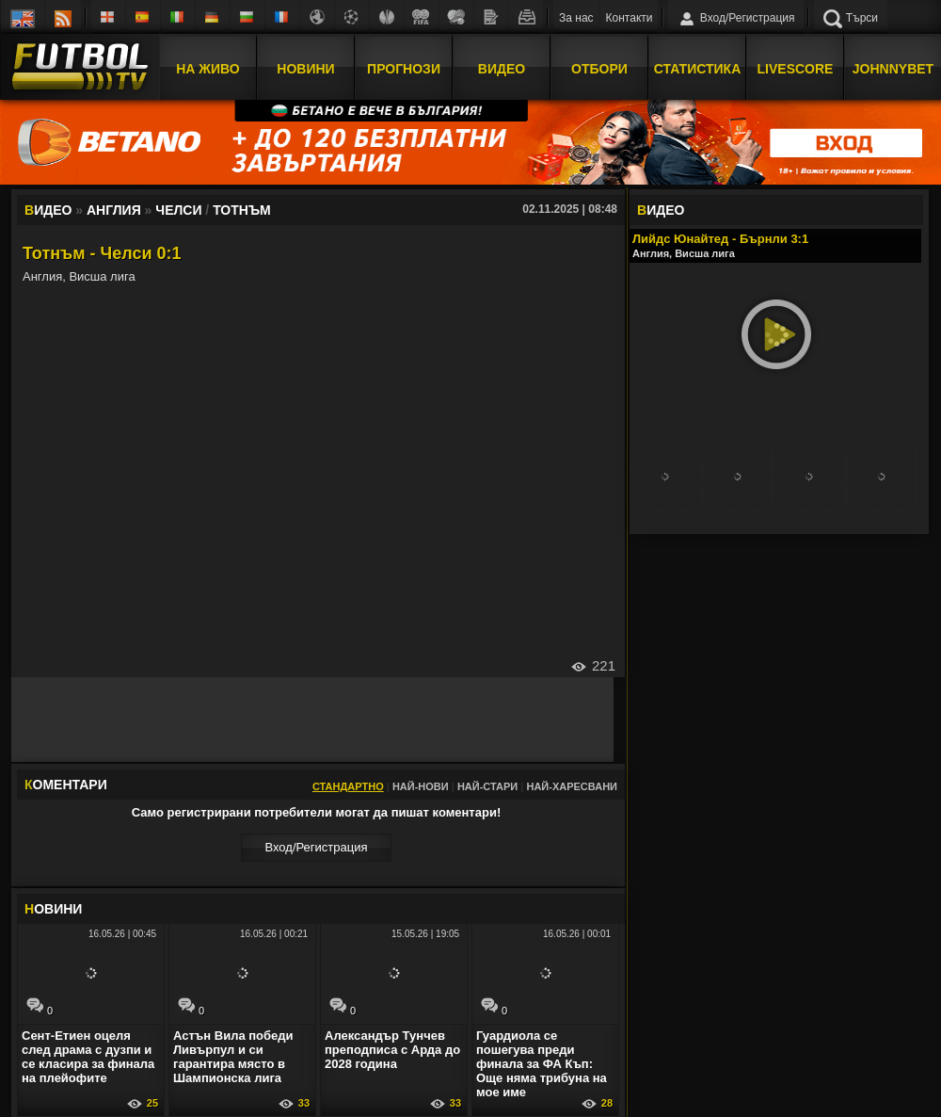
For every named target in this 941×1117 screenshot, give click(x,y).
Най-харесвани (571, 786)
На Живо (207, 68)
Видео (501, 68)
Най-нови (420, 786)
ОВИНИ (53, 908)
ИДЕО (660, 210)
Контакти (629, 17)
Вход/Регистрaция (315, 847)
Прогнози (403, 68)
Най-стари (487, 786)
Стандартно (348, 786)
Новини (305, 68)
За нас (576, 17)
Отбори (599, 68)
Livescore (796, 68)
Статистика (698, 68)
